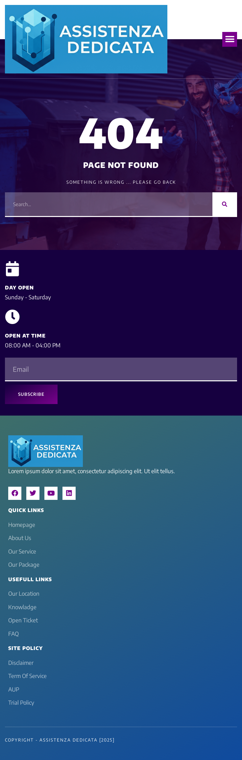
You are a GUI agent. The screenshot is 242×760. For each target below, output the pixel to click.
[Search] (224, 204)
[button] (229, 39)
